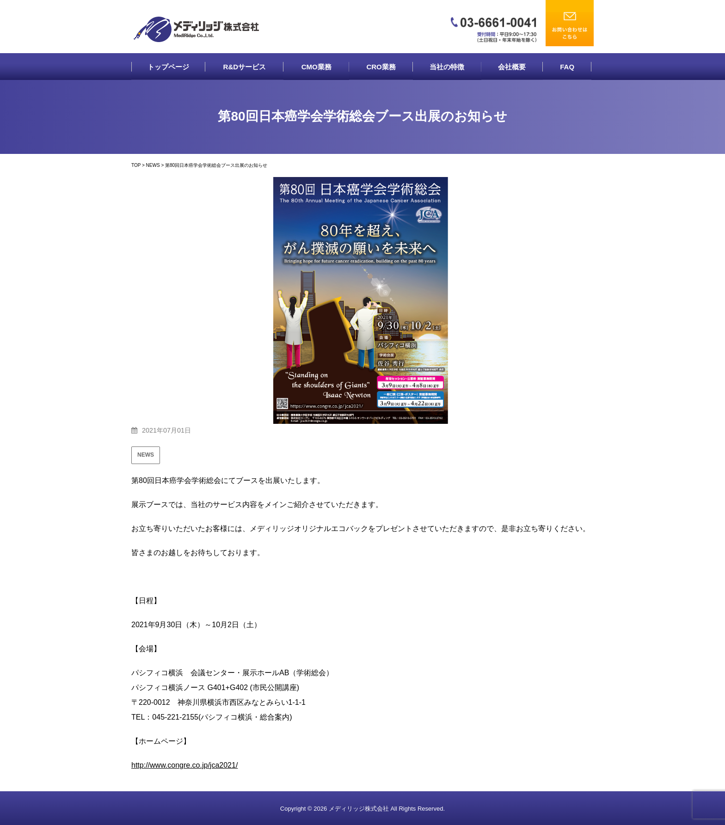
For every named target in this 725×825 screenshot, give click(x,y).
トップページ (168, 67)
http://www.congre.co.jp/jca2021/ (184, 765)
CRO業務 (380, 67)
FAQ (567, 67)
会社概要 (512, 67)
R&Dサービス (244, 67)
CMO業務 (316, 67)
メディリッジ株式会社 (359, 808)
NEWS (145, 455)
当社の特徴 (447, 67)
